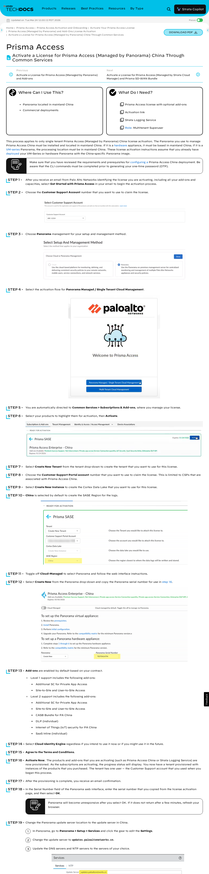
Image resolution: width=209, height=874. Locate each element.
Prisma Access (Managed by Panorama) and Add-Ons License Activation (52, 31)
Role (128, 127)
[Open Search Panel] (170, 9)
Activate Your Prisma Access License (112, 27)
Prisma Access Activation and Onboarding (62, 27)
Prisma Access (25, 27)
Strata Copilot (190, 9)
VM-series (13, 149)
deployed (12, 153)
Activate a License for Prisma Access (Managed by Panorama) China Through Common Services (66, 34)
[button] (206, 699)
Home (9, 27)
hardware (120, 145)
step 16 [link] (167, 581)
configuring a (139, 162)
